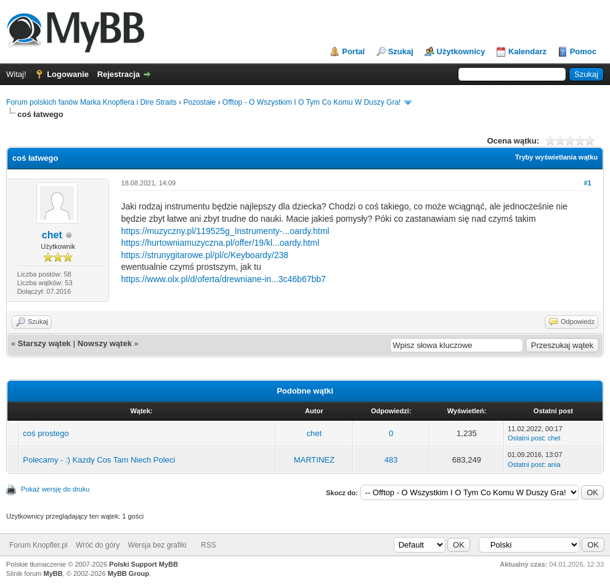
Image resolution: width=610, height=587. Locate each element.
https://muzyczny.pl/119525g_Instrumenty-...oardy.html (225, 231)
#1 (587, 183)
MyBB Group (128, 573)
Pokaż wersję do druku (55, 489)
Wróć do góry (98, 545)
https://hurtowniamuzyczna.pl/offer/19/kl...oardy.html (220, 243)
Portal (353, 51)
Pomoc (583, 51)
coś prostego (45, 433)
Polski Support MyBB (143, 564)
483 (391, 459)
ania (554, 464)
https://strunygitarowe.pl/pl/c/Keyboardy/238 (205, 255)
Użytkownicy (461, 51)
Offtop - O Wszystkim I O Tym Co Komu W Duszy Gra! (311, 102)
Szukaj (400, 51)
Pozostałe (199, 102)
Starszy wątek (44, 343)
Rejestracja (118, 74)
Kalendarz (527, 51)
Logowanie (68, 74)
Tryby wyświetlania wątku (556, 157)
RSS (208, 545)
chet (52, 235)
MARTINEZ (314, 459)
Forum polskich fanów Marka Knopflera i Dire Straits (91, 102)
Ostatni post (526, 438)
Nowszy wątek (105, 343)
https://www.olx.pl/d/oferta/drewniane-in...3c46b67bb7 (223, 279)
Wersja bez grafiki (157, 545)
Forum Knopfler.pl (38, 545)
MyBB (53, 573)
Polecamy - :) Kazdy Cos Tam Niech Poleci (99, 459)
